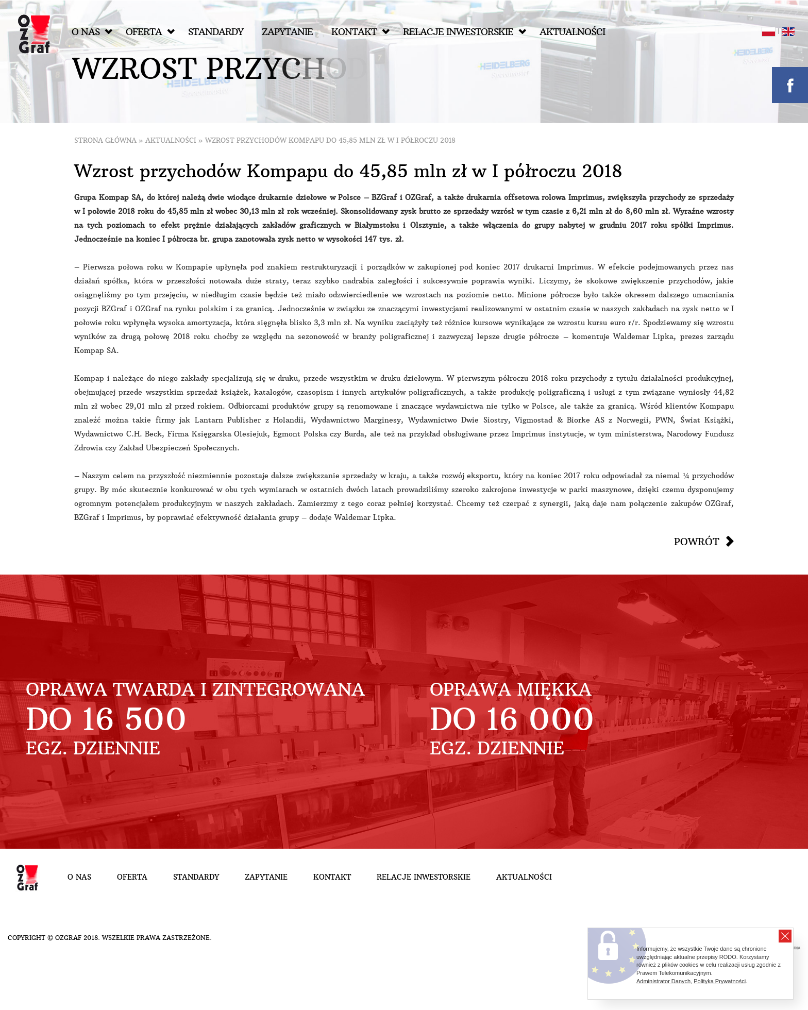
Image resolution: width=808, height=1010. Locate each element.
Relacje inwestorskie (464, 32)
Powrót (696, 541)
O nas (92, 32)
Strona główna (105, 140)
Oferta (150, 32)
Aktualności (572, 32)
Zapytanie (287, 32)
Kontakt (360, 32)
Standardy (215, 32)
